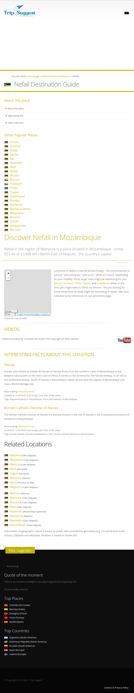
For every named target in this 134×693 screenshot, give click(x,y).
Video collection (16, 122)
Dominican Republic (25, 641)
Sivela (14, 150)
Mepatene (17, 213)
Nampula (16, 205)
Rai (12, 159)
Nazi (20, 507)
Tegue (19, 473)
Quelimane (17, 196)
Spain (14, 650)
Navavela (24, 520)
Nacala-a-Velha (20, 209)
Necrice (19, 493)
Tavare (14, 192)
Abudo (14, 175)
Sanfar (14, 154)
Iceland (15, 654)
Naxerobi (28, 511)
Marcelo (15, 230)
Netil (13, 167)
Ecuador (19, 645)
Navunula (21, 516)
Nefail (14, 171)
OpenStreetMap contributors (38, 315)
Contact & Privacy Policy (116, 687)
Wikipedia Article (26, 391)
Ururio (14, 142)
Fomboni (16, 184)
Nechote (23, 498)
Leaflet (20, 315)
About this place (16, 108)
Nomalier (16, 163)
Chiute (14, 221)
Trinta (14, 188)
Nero (22, 482)
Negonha (24, 487)
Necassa (23, 502)
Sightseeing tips (16, 115)
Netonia (23, 455)
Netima (22, 464)
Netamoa (24, 460)
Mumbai (14, 609)
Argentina (20, 637)
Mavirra (15, 217)
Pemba (14, 200)
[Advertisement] (67, 45)
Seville (13, 621)
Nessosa (20, 478)
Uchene (15, 146)
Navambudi (25, 525)
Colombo (17, 605)
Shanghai (15, 613)
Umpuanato (18, 225)
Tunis (14, 617)
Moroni (15, 179)
